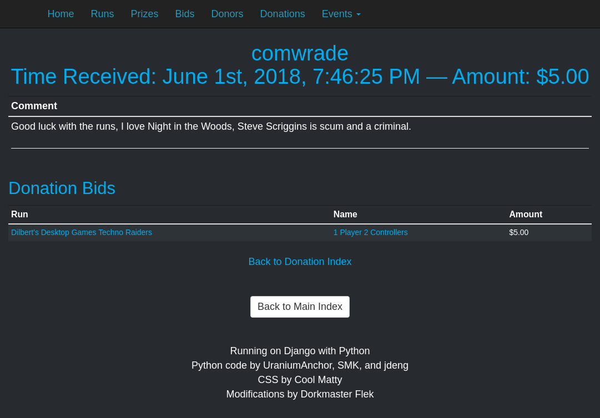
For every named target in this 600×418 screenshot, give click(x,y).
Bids (185, 13)
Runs (102, 13)
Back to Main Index (300, 306)
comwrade (300, 53)
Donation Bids (61, 188)
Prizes (145, 13)
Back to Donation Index (299, 261)
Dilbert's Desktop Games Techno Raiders (81, 232)
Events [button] (341, 13)
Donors (227, 13)
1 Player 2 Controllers (371, 232)
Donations (282, 13)
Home (61, 13)
